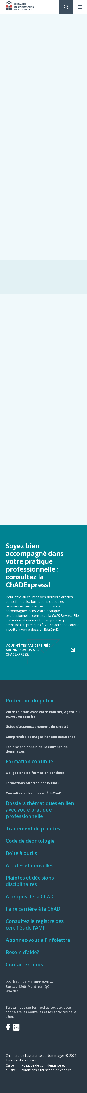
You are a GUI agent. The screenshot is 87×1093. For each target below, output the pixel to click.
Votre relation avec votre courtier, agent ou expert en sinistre (43, 714)
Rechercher (66, 7)
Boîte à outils (21, 853)
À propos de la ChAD (30, 896)
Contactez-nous (24, 964)
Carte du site (11, 1067)
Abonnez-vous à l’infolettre (38, 940)
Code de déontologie (30, 841)
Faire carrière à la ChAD (33, 909)
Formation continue (29, 761)
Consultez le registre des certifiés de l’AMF (35, 924)
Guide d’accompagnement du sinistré (37, 726)
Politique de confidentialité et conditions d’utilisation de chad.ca (46, 1067)
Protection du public (30, 700)
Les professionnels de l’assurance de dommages (37, 749)
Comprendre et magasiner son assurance (40, 736)
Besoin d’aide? (22, 952)
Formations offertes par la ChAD (33, 783)
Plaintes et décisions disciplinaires (30, 880)
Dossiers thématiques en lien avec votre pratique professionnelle (40, 809)
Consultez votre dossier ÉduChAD (33, 793)
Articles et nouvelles (29, 865)
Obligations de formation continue (35, 772)
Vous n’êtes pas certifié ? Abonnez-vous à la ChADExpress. (28, 649)
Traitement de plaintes (33, 828)
